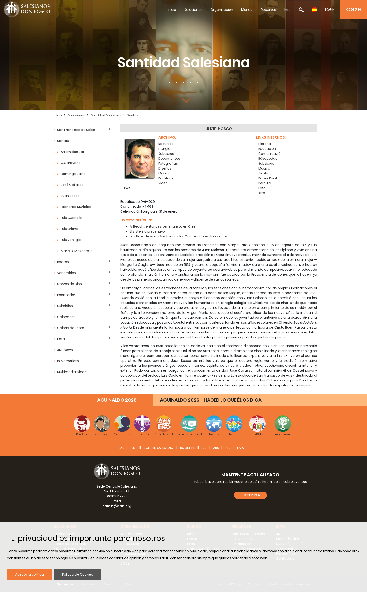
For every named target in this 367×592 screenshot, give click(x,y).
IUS (228, 447)
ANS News (65, 350)
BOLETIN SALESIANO (158, 447)
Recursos (268, 9)
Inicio (172, 9)
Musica (164, 173)
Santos (132, 115)
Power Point (267, 178)
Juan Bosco (70, 195)
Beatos (63, 261)
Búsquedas (267, 158)
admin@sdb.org (116, 506)
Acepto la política (29, 574)
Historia (264, 143)
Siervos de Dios (69, 283)
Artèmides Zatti (73, 151)
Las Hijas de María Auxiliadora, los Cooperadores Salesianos (179, 236)
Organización (222, 9)
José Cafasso (72, 184)
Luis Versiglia (71, 239)
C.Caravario (71, 162)
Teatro (264, 173)
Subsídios (266, 163)
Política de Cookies (77, 574)
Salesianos (193, 9)
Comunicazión (270, 153)
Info (287, 9)
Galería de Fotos (70, 328)
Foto (262, 188)
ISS (204, 447)
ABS (216, 447)
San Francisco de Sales (76, 129)
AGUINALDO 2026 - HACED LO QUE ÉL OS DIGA (211, 400)
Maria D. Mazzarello (77, 250)
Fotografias (168, 163)
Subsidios (65, 305)
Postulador (66, 294)
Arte (261, 193)
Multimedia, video (71, 372)
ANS (122, 447)
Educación (267, 148)
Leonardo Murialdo (76, 206)
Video (163, 183)
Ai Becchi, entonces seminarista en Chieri (163, 226)
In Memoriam (68, 361)
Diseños (164, 168)
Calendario (66, 316)
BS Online (187, 447)
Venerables (66, 272)
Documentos (169, 158)
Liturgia (164, 148)
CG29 (353, 9)
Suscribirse (250, 495)
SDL (134, 447)
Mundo (247, 9)
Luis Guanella (71, 217)
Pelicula (264, 183)
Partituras (166, 178)
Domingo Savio (73, 173)
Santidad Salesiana (106, 115)
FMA (240, 447)
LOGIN (329, 9)
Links (126, 188)
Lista (61, 339)
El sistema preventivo (147, 231)
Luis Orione (69, 228)
